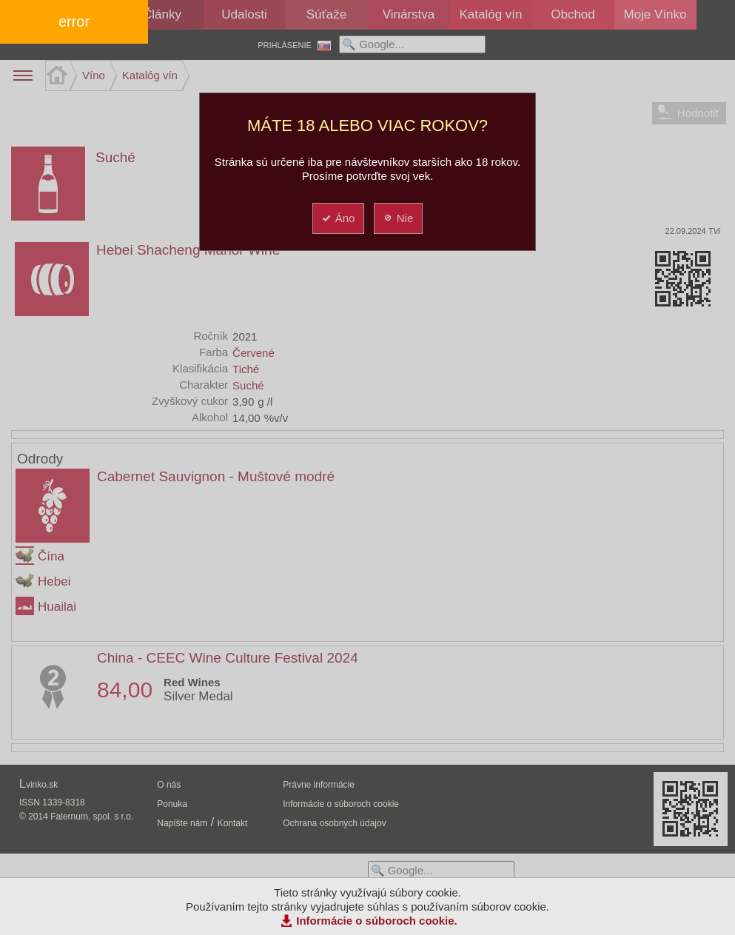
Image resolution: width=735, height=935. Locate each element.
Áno (337, 218)
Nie (398, 218)
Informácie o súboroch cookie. (376, 920)
